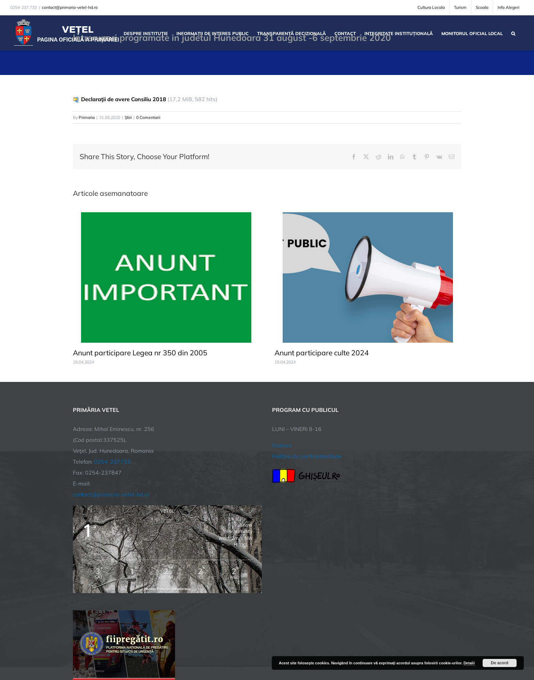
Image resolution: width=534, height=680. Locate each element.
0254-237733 (112, 461)
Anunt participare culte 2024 (321, 352)
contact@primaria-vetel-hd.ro (70, 7)
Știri (128, 117)
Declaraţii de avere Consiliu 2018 (123, 99)
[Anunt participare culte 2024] (368, 215)
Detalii (469, 663)
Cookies (282, 445)
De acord (499, 663)
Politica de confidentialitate (307, 456)
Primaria (87, 117)
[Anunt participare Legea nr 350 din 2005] (166, 215)
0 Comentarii (148, 117)
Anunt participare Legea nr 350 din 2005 (140, 352)
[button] (513, 32)
